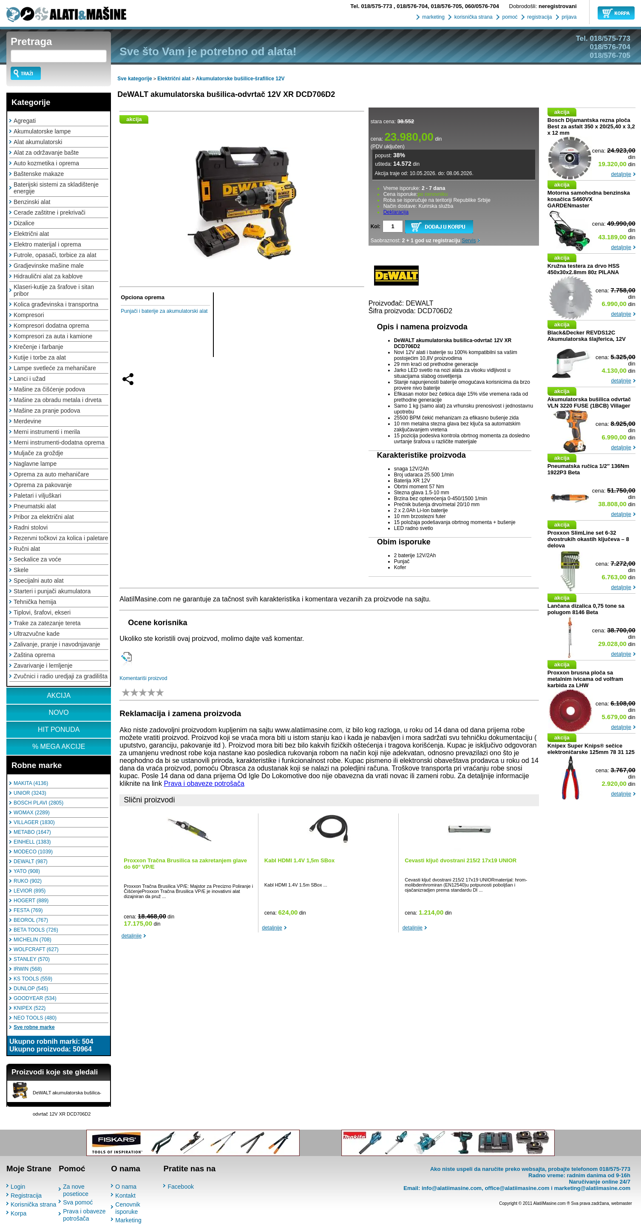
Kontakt (125, 1195)
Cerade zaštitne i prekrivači (49, 212)
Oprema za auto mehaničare (51, 474)
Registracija (26, 1195)
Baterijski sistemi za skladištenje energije (56, 188)
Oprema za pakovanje (43, 485)
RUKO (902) (28, 881)
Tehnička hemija (35, 601)
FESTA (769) (28, 910)
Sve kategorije (134, 79)
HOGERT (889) (31, 901)
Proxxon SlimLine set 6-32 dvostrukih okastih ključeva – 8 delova (588, 539)
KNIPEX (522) (29, 1008)
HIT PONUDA (58, 729)
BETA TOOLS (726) (36, 930)
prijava (568, 17)
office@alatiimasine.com (517, 1188)
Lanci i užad (29, 378)
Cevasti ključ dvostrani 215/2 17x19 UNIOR (460, 860)
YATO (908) (27, 871)
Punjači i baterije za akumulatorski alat (164, 311)
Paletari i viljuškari (37, 495)
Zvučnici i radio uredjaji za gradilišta (61, 676)
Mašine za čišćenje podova (49, 389)
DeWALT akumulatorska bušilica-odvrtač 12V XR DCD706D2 (226, 94)
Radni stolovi (31, 527)
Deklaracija (395, 212)
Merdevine (27, 421)
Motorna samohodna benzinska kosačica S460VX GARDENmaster (588, 199)
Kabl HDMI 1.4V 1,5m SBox (299, 860)
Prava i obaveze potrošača (204, 783)
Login (18, 1186)
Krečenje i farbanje (38, 346)
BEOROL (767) (31, 920)
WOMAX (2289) (32, 813)
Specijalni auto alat (39, 580)
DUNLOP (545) (31, 989)
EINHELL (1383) (32, 842)
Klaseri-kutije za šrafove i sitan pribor (54, 290)
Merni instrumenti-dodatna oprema (59, 442)
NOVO (59, 712)
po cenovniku (432, 194)
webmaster (621, 1203)
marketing (433, 17)
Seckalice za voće (37, 559)
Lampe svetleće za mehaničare (55, 368)
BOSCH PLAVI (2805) (38, 803)
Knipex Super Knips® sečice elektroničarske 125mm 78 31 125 (591, 748)
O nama (125, 1186)
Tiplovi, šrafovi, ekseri (42, 612)
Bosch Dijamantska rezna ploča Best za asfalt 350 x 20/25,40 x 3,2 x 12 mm (591, 126)
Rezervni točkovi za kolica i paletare (61, 538)
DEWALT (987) (31, 861)
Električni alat (31, 233)
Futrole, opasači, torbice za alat (55, 255)
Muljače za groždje (38, 453)
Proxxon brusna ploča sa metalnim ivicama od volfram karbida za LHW (585, 678)
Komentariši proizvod (143, 678)
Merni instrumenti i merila (47, 431)
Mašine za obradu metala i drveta (58, 400)
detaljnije (132, 936)
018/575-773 (372, 6)
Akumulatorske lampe (42, 131)
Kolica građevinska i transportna (56, 304)
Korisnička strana (33, 1204)
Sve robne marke (34, 1027)
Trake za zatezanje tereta (47, 623)
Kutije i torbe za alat (40, 357)
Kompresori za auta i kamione (53, 336)
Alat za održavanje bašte (46, 152)
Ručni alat (27, 548)
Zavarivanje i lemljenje (43, 665)
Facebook (180, 1186)
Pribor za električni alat (44, 516)
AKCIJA (59, 695)
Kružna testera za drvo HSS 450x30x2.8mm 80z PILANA (583, 269)
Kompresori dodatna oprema (51, 325)
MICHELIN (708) (32, 940)
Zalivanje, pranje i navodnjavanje (57, 644)
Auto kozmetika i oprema (46, 163)
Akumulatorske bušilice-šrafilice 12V (240, 79)
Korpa (18, 1213)
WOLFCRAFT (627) (36, 949)
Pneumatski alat (35, 506)
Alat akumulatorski (38, 142)
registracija (539, 17)
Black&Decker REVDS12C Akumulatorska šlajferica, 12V (586, 335)
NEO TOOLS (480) (35, 1018)
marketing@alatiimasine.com (592, 1188)
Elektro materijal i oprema (47, 244)
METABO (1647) (32, 832)
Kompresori (29, 315)
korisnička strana (472, 17)
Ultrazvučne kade (37, 633)
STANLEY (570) (32, 959)
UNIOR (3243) (30, 793)
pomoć (509, 17)
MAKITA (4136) (31, 783)
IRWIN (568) (28, 969)
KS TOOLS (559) (33, 979)
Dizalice (24, 223)
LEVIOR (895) (29, 891)
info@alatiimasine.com (452, 1188)
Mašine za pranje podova (47, 410)
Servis (469, 241)
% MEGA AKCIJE (58, 746)
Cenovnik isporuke (127, 1208)
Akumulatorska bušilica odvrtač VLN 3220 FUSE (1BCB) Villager (589, 402)
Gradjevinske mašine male (49, 265)
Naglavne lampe (35, 463)
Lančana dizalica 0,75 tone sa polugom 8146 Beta (585, 609)
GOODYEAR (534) (35, 998)
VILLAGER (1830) (34, 822)
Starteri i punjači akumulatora (52, 591)
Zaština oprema (34, 655)
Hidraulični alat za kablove (48, 276)
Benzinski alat (32, 201)
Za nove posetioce (75, 1190)
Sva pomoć (78, 1202)
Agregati (25, 120)
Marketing (128, 1220)
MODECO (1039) (33, 852)
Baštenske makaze (39, 173)
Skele (21, 570)
